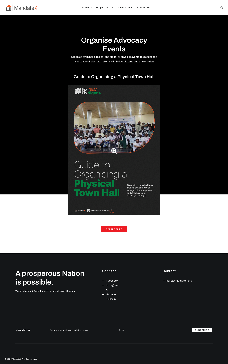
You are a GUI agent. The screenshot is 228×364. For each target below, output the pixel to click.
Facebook (112, 280)
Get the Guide (114, 229)
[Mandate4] (22, 7)
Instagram (112, 285)
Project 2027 (105, 7)
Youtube (111, 294)
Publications (125, 7)
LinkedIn (111, 299)
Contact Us (143, 7)
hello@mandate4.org (179, 280)
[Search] (221, 7)
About (87, 7)
